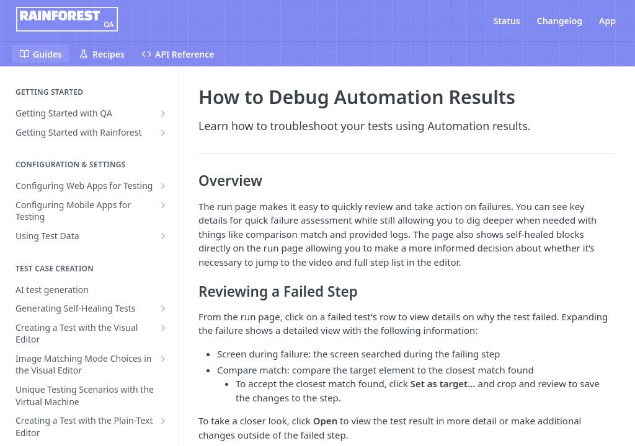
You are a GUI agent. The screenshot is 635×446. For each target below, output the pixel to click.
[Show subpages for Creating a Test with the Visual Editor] (163, 328)
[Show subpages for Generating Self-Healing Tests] (163, 308)
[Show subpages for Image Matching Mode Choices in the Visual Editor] (163, 359)
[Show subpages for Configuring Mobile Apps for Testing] (163, 205)
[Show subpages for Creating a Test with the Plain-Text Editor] (163, 421)
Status (507, 21)
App (607, 21)
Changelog (559, 21)
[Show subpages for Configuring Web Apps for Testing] (163, 186)
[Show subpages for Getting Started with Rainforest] (163, 133)
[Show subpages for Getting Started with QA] (163, 113)
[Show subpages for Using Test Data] (163, 236)
